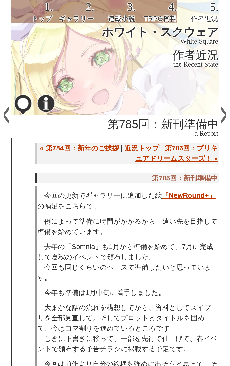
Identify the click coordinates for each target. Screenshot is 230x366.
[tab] (32, 11)
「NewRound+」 (189, 195)
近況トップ (142, 148)
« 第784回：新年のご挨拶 (79, 148)
